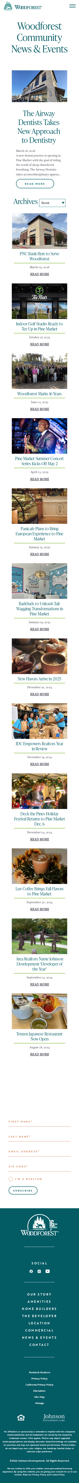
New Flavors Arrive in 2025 (39, 679)
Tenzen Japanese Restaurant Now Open (39, 1036)
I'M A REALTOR (26, 1179)
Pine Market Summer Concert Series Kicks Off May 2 (39, 460)
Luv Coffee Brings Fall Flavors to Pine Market (40, 891)
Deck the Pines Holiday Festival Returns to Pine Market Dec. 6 (39, 819)
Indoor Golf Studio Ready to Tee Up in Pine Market (39, 326)
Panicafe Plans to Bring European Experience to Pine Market (39, 534)
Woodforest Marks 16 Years (39, 394)
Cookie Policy (58, 1474)
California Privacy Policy (39, 1384)
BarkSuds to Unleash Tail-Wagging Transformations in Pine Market (39, 609)
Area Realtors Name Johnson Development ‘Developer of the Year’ (39, 964)
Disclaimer (39, 1391)
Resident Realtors (39, 1372)
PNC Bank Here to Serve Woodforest (39, 256)
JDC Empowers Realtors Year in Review (39, 746)
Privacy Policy (39, 1378)
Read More (35, 184)
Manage (39, 1403)
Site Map (39, 1397)
